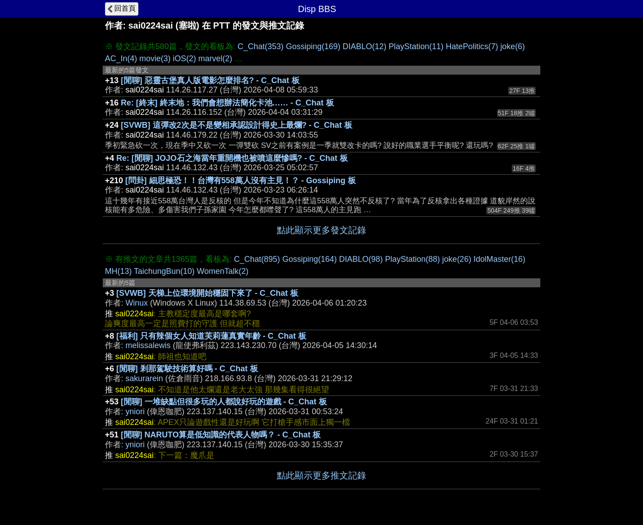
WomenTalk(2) (223, 271)
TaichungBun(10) (164, 271)
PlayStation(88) (412, 259)
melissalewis (148, 345)
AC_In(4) (121, 58)
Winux (136, 302)
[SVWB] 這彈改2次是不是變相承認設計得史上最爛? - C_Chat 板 (236, 125)
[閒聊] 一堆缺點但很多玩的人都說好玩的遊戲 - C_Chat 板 (224, 401)
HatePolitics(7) (472, 46)
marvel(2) (215, 58)
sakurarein (144, 378)
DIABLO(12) (364, 46)
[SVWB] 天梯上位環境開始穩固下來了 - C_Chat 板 (207, 293)
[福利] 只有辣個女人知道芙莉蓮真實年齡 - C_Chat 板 (211, 336)
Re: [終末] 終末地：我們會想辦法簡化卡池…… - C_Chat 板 (227, 102)
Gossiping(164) (309, 259)
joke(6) (512, 46)
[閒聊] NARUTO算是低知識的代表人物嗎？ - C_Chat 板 (221, 434)
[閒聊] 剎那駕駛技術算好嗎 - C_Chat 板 (187, 368)
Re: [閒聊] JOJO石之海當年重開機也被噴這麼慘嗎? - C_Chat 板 (232, 158)
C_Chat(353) (261, 46)
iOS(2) (184, 58)
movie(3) (155, 58)
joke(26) (456, 259)
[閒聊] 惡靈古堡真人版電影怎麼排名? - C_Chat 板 (210, 80)
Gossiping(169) (313, 46)
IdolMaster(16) (499, 259)
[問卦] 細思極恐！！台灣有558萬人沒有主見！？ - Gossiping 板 (240, 180)
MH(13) (118, 271)
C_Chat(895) (257, 259)
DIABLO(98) (361, 259)
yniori (135, 411)
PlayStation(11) (415, 46)
